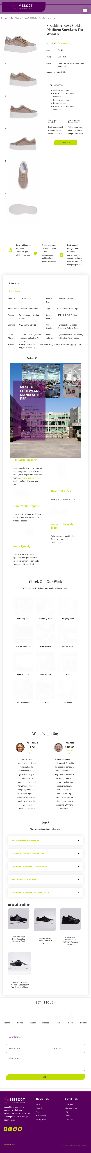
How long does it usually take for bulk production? (38, 892)
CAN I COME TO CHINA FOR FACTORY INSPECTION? (34, 853)
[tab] (15, 358)
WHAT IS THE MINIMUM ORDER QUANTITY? (31, 840)
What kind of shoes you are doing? (29, 879)
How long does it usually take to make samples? (36, 866)
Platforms (59, 43)
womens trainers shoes (30, 478)
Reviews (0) (32, 358)
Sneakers (11, 18)
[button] (85, 10)
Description (15, 358)
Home (3, 18)
